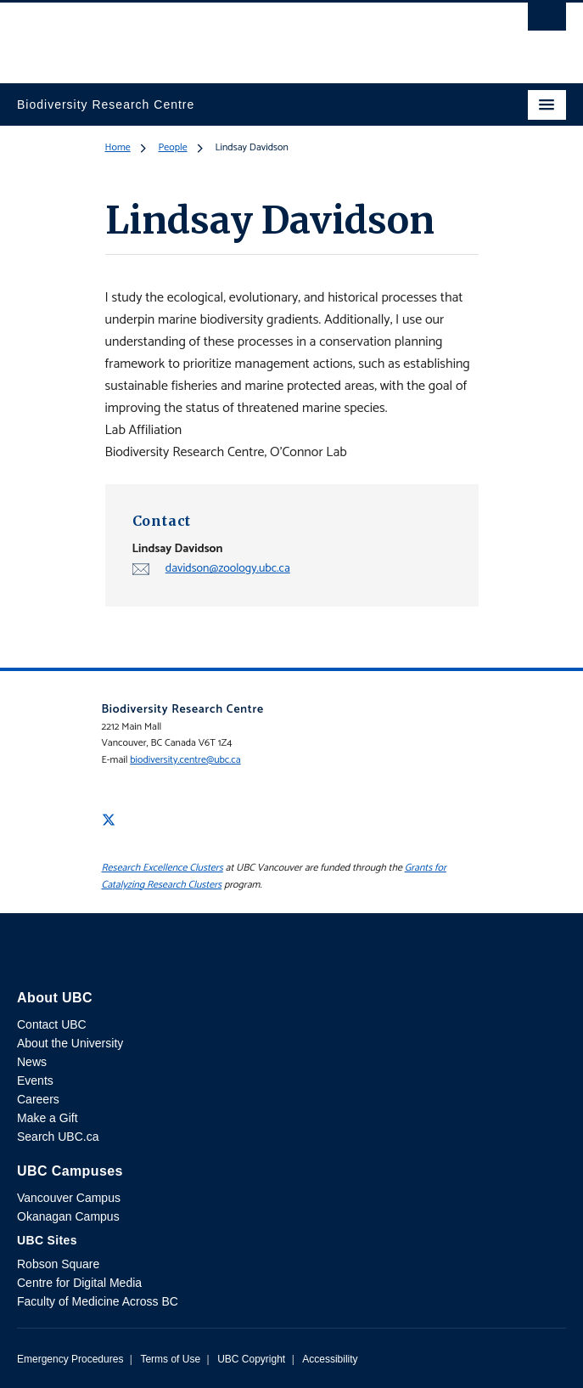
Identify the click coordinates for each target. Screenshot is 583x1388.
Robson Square (58, 1264)
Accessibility (329, 1359)
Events (35, 1080)
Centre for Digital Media (79, 1282)
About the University (70, 1043)
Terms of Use (170, 1359)
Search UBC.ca (57, 1136)
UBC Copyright (251, 1359)
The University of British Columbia (209, 35)
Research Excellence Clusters (162, 868)
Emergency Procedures (70, 1359)
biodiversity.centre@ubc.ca (185, 760)
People (173, 147)
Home (118, 147)
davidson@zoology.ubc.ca (227, 568)
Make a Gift (47, 1118)
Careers (38, 1099)
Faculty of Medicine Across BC (97, 1301)
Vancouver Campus (69, 1198)
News (32, 1062)
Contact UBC (52, 1024)
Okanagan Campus (68, 1216)
